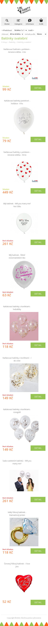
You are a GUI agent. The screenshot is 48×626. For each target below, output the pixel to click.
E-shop (4, 42)
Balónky (12, 42)
